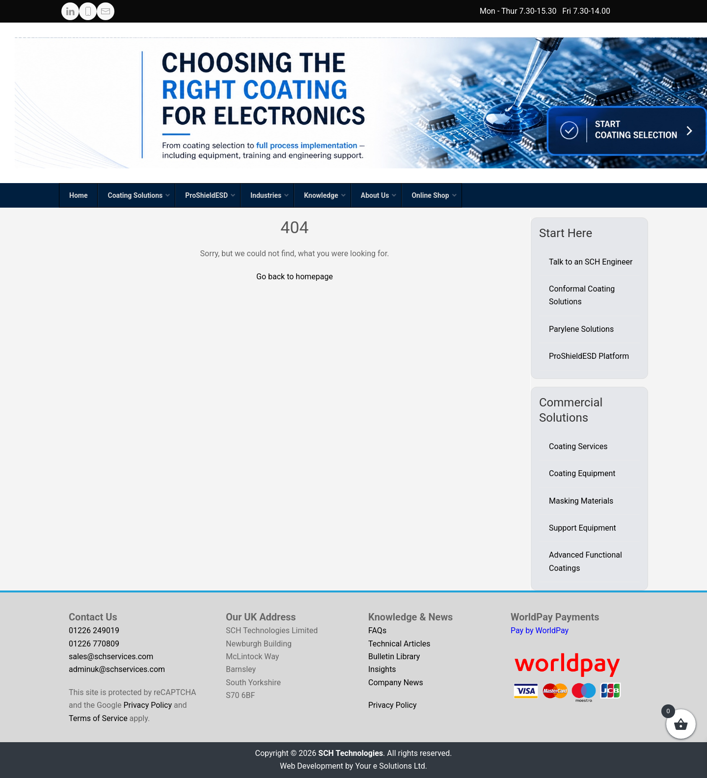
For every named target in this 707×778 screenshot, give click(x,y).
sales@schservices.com (111, 656)
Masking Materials (581, 501)
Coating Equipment (582, 473)
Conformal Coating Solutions (582, 295)
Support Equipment (582, 528)
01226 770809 (94, 643)
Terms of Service (98, 718)
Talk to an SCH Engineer (590, 262)
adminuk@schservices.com (117, 669)
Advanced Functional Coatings (585, 561)
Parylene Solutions (581, 329)
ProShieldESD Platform (589, 356)
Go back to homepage (294, 276)
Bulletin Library (394, 656)
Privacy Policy (148, 705)
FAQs (377, 630)
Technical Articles (399, 643)
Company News (395, 682)
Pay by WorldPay (540, 630)
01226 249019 (94, 630)
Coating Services (578, 446)
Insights (382, 669)
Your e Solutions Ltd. (391, 766)
